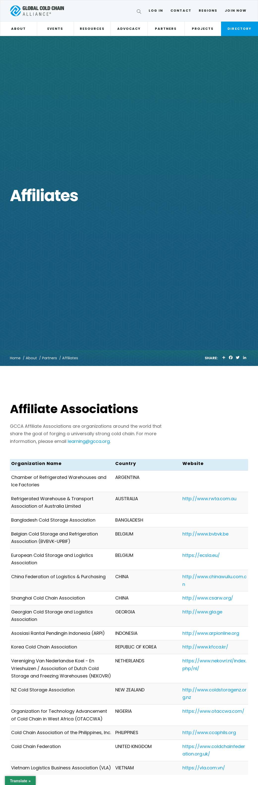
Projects (203, 28)
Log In (156, 10)
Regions (208, 10)
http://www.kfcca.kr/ (205, 647)
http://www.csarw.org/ (207, 598)
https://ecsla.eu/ (201, 555)
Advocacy (129, 28)
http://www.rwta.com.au (209, 499)
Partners (166, 28)
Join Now (236, 10)
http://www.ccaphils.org (209, 732)
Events (55, 28)
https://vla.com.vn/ (203, 768)
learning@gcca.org (89, 441)
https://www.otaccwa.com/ (213, 711)
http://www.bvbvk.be (205, 534)
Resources (92, 28)
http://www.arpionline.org (210, 633)
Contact (181, 10)
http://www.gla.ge (202, 612)
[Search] (140, 12)
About (18, 28)
